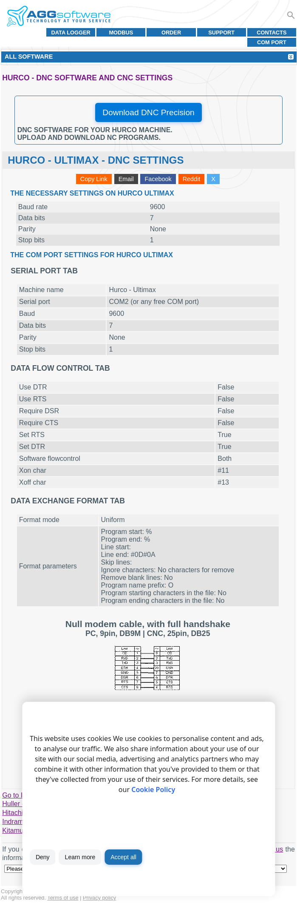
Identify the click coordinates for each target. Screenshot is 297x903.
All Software (29, 56)
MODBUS (121, 32)
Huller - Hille (20, 803)
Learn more (80, 857)
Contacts (271, 32)
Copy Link (93, 179)
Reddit (192, 179)
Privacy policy (99, 897)
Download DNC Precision (148, 112)
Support (221, 32)
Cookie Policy (153, 789)
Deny (43, 857)
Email (126, 179)
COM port (271, 42)
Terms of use (62, 897)
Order (171, 32)
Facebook (158, 179)
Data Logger (71, 32)
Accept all (123, 857)
